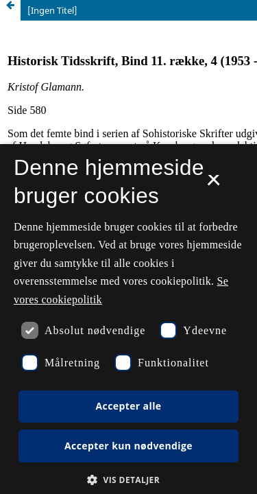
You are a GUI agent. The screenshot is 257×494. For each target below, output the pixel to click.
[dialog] (128, 319)
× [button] (213, 184)
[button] (128, 480)
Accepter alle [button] (128, 405)
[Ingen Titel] (52, 10)
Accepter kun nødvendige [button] (128, 445)
